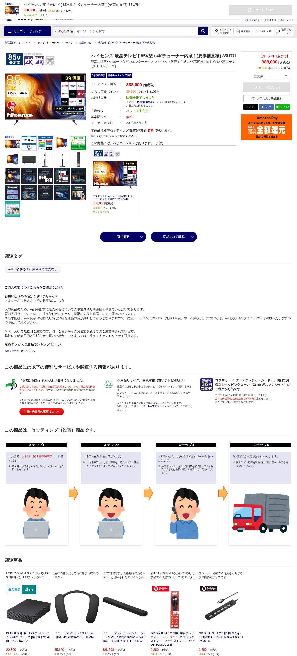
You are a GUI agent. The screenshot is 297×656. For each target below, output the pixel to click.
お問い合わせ (269, 20)
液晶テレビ (85, 42)
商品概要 (123, 236)
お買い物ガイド (251, 20)
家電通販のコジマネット (18, 42)
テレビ (68, 42)
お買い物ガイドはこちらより (20, 351)
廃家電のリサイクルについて (163, 406)
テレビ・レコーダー (48, 42)
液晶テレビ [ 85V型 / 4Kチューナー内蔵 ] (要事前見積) (126, 42)
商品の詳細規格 (174, 236)
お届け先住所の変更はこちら (42, 411)
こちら (149, 105)
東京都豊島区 (145, 102)
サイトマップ (286, 20)
